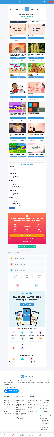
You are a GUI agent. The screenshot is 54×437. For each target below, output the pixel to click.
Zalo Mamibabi (11, 390)
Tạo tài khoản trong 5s (27, 235)
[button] (9, 9)
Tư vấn (5, 411)
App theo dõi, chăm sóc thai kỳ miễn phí (21, 406)
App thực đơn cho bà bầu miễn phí (20, 417)
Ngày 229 (32, 246)
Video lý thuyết (36, 21)
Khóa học (6, 409)
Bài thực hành (18, 21)
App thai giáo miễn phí (20, 401)
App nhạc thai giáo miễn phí (20, 410)
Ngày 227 (22, 246)
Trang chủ (6, 400)
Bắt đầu (51, 2)
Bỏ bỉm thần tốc (33, 404)
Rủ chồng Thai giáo (32, 401)
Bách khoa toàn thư (9, 413)
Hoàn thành (18, 37)
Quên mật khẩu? (27, 241)
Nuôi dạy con (7, 407)
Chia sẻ (12, 208)
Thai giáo (6, 402)
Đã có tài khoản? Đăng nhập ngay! (27, 238)
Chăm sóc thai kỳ (8, 404)
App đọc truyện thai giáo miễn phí (21, 414)
